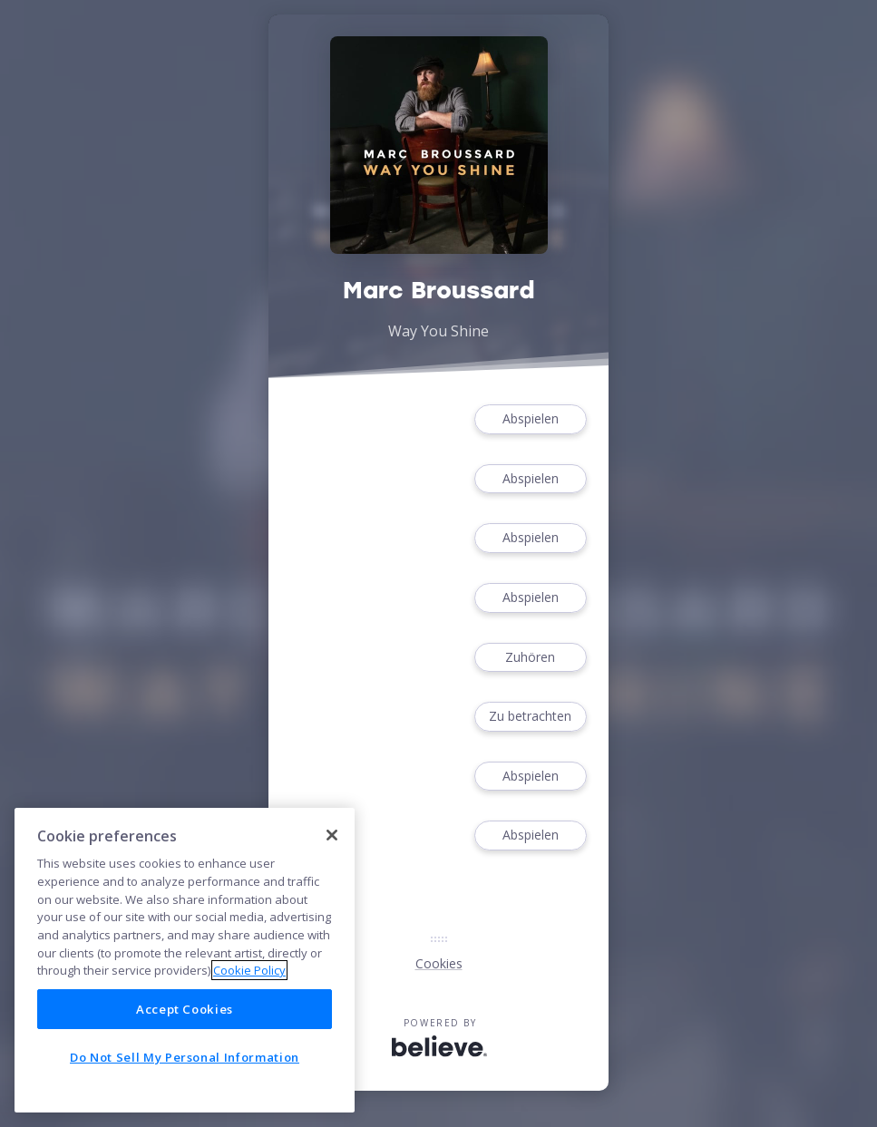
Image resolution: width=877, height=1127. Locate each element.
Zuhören (530, 658)
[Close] (332, 835)
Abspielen (530, 419)
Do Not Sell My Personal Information (184, 1057)
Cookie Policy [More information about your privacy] (249, 970)
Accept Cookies (184, 1009)
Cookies (439, 963)
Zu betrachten (530, 717)
